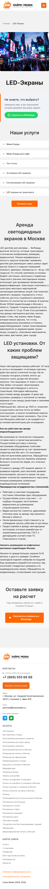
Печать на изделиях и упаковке (17, 779)
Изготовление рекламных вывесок (18, 738)
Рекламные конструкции (14, 802)
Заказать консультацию (16, 685)
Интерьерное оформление (14, 757)
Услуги (6, 844)
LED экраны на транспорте (20, 192)
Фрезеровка (8, 828)
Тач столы (11, 163)
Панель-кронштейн (11, 776)
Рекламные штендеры (13, 813)
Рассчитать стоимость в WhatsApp (24, 618)
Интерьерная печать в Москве (16, 753)
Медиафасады (9, 768)
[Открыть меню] (43, 5)
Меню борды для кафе (17, 153)
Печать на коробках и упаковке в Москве (21, 783)
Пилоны (6, 794)
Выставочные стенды (12, 735)
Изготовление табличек (13, 746)
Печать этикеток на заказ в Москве (18, 790)
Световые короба (10, 820)
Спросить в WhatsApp (21, 115)
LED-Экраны (8, 731)
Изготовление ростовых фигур (16, 742)
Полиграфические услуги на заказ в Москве (22, 798)
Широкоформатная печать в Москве (19, 832)
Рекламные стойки (11, 809)
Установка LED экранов (18, 173)
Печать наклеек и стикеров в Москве (19, 787)
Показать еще (24, 203)
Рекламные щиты (10, 817)
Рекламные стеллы (11, 805)
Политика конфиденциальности (17, 872)
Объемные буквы (10, 772)
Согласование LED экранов (20, 182)
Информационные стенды (14, 761)
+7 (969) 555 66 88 (17, 677)
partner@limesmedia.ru (14, 707)
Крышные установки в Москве (16, 764)
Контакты (7, 863)
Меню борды (13, 144)
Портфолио (7, 852)
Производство (9, 859)
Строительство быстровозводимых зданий (22, 824)
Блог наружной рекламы (14, 855)
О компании (8, 848)
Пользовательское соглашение (16, 876)
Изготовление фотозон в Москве (17, 749)
